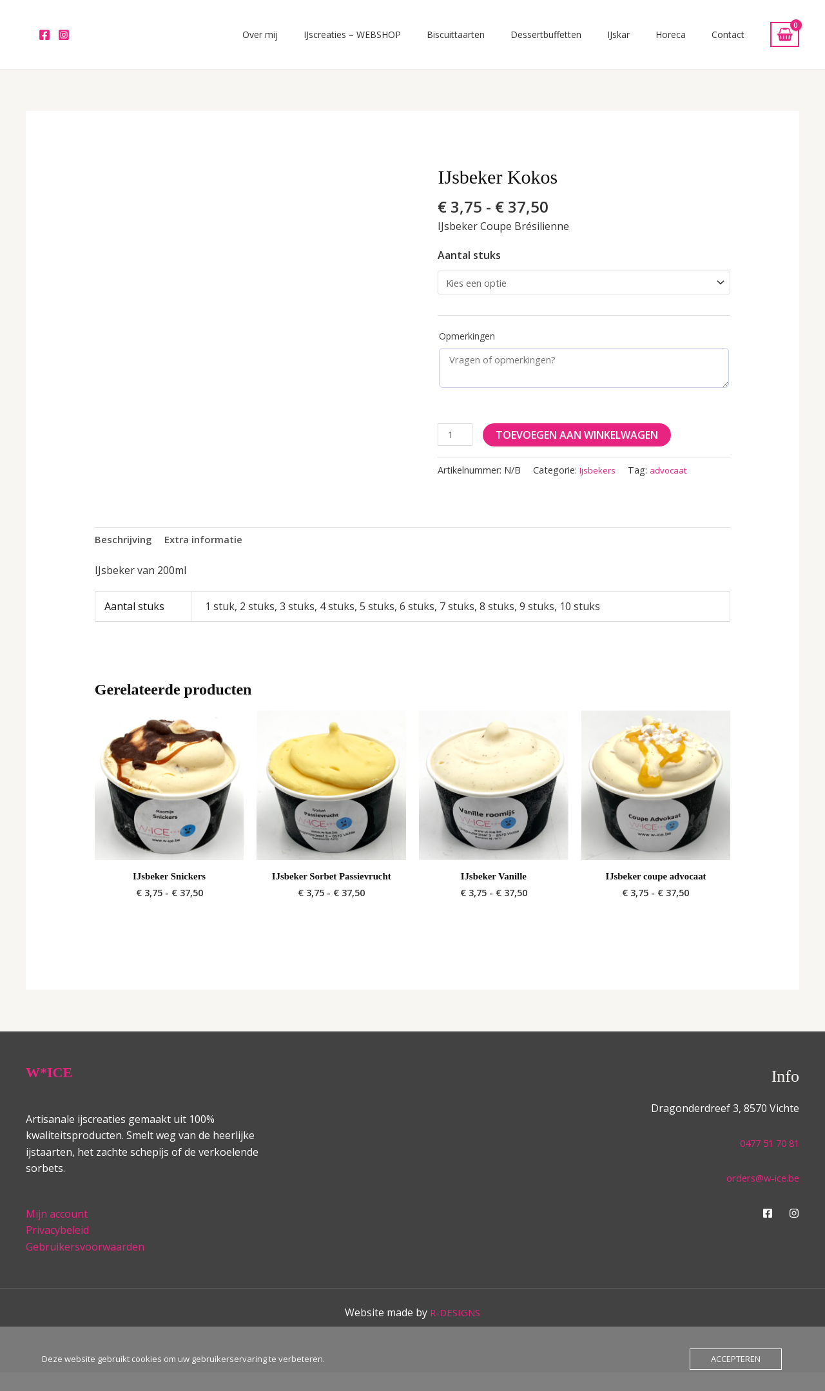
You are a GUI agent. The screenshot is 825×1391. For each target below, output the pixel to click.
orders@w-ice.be (759, 1196)
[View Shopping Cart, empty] (784, 40)
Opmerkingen (467, 351)
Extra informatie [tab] (210, 556)
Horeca (690, 41)
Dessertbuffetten (591, 41)
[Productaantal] (456, 450)
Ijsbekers (598, 486)
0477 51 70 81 (766, 1162)
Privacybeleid (57, 1249)
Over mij (344, 41)
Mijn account (57, 1232)
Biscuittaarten (514, 41)
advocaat (672, 486)
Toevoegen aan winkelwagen (580, 450)
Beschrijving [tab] (125, 556)
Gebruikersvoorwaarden (85, 1265)
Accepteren (736, 1359)
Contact (734, 41)
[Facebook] (44, 41)
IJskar (650, 41)
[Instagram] (64, 41)
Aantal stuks (469, 268)
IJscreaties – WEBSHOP (423, 41)
